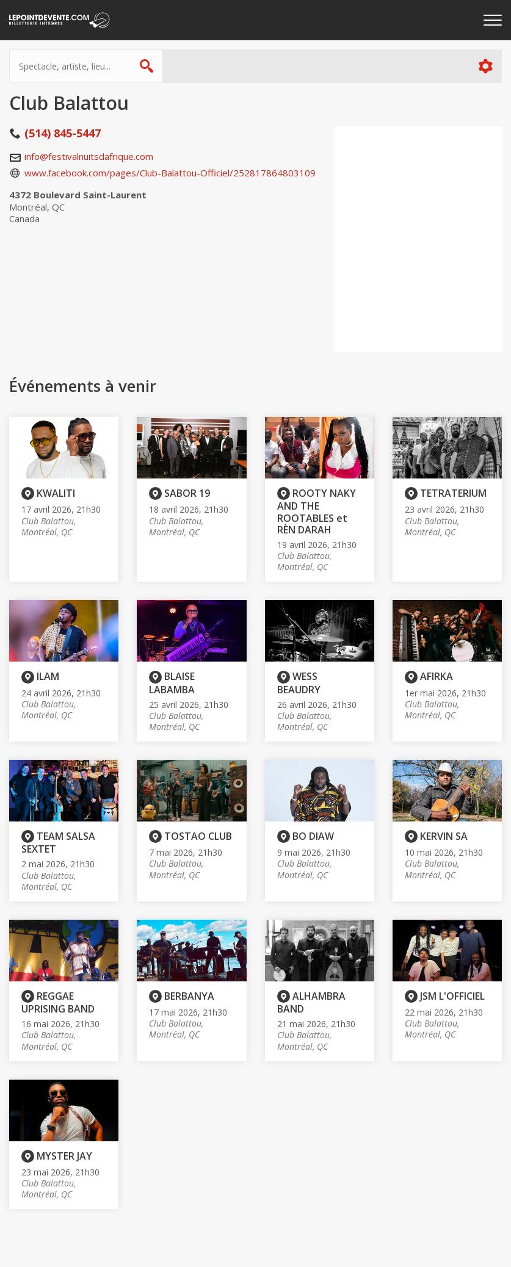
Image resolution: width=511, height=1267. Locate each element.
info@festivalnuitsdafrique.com (88, 156)
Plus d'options (485, 66)
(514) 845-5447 (62, 133)
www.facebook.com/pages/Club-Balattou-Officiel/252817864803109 (170, 173)
